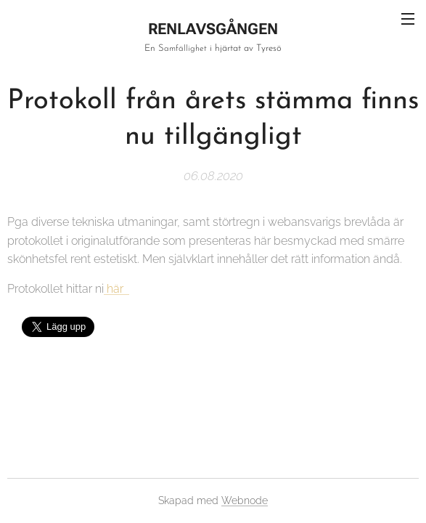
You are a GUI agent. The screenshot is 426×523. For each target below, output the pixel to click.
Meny (407, 19)
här (116, 289)
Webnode (244, 500)
